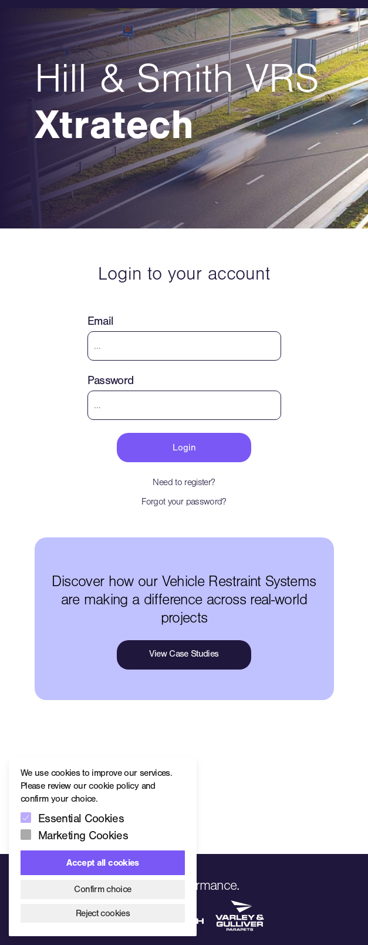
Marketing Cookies (83, 835)
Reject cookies (103, 913)
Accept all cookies (102, 862)
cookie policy (114, 786)
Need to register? (184, 482)
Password (110, 380)
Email (100, 321)
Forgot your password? (184, 501)
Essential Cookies (81, 818)
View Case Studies (183, 653)
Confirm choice (102, 889)
